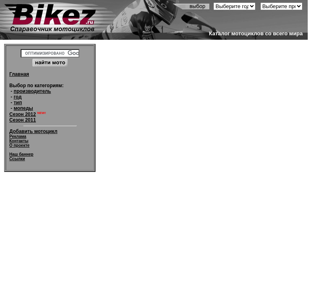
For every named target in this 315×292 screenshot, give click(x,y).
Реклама (17, 136)
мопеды (23, 108)
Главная (19, 74)
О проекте (19, 145)
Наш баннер (21, 154)
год (18, 97)
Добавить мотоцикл (33, 131)
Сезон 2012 (22, 114)
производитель (32, 91)
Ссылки (17, 159)
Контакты (18, 141)
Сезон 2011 (22, 120)
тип (18, 102)
